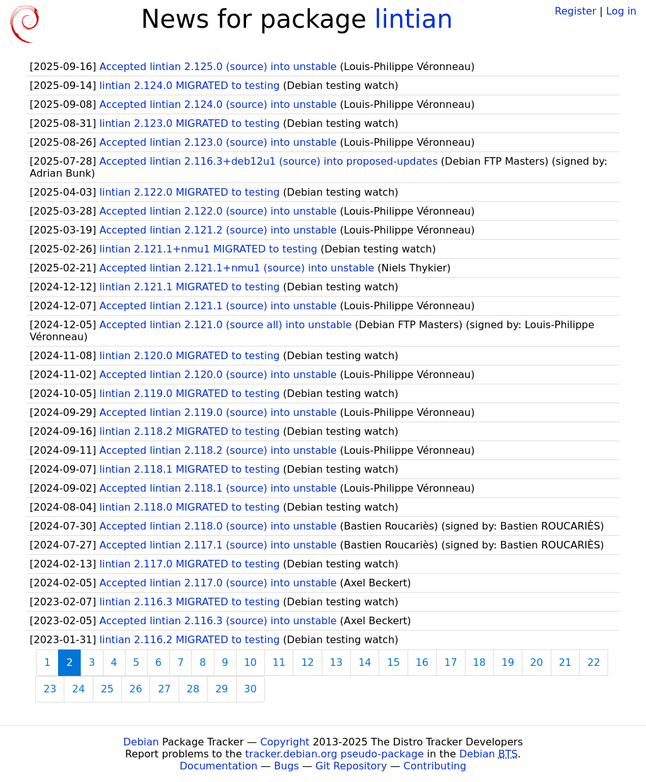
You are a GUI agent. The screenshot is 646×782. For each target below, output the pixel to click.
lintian (414, 18)
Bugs (286, 766)
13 (336, 662)
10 (250, 662)
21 (565, 662)
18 (479, 662)
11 (279, 662)
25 (107, 689)
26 (135, 689)
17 (450, 662)
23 (50, 689)
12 (307, 662)
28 (193, 689)
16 (422, 662)
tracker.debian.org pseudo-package (334, 754)
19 (508, 662)
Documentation (218, 766)
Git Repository (351, 766)
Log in (621, 11)
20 (536, 662)
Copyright (284, 742)
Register (575, 11)
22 (593, 662)
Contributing (435, 766)
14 (364, 662)
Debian (141, 742)
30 (250, 689)
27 (164, 689)
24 (78, 689)
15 (393, 662)
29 (221, 689)
